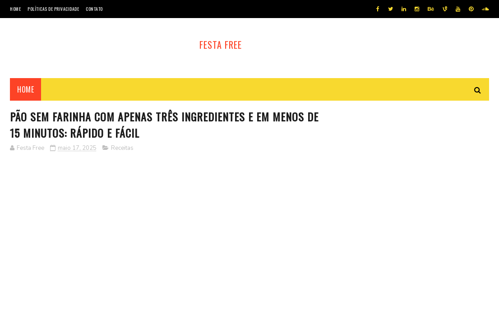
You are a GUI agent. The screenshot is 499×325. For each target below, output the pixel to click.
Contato (94, 8)
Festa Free (220, 44)
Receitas (122, 148)
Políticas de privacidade (53, 8)
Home (15, 8)
